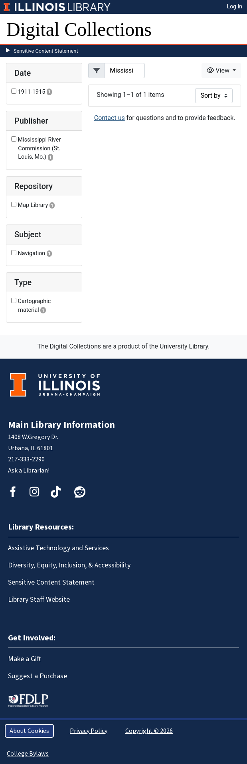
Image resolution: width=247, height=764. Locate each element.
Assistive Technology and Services (58, 548)
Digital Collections (79, 29)
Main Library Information (61, 425)
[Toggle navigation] (236, 29)
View (219, 70)
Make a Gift (24, 659)
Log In (234, 6)
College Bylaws (28, 753)
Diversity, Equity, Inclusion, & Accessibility (69, 565)
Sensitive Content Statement (46, 51)
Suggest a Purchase (37, 676)
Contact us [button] (109, 118)
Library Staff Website (39, 600)
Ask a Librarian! (28, 470)
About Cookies (29, 731)
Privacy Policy (88, 731)
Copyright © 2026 (149, 731)
